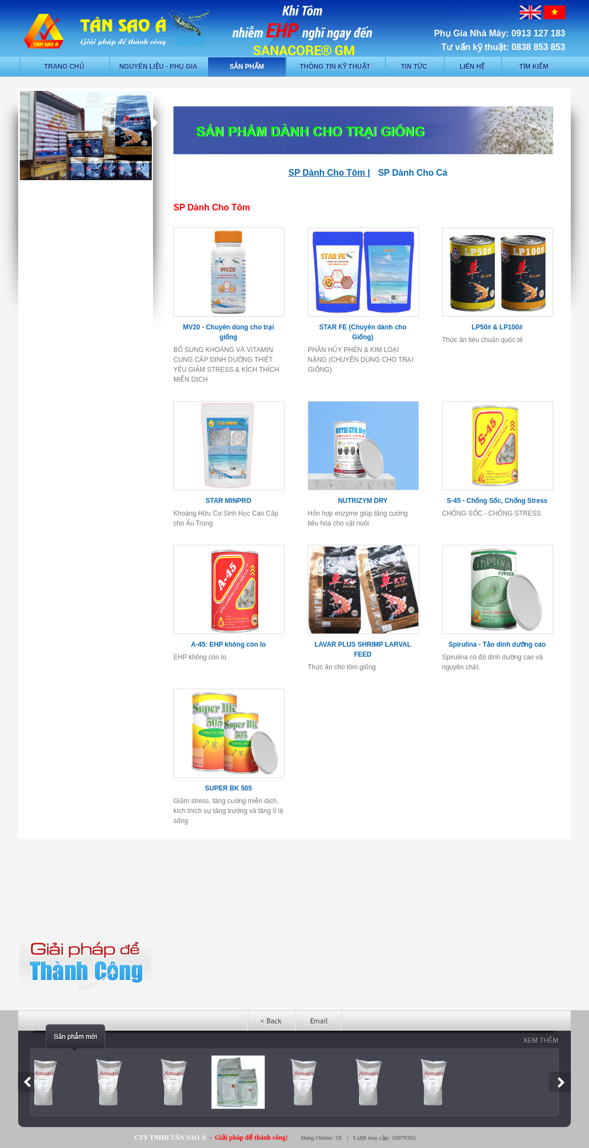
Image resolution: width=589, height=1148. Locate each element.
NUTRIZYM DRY (363, 501)
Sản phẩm (247, 67)
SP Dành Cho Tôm (326, 172)
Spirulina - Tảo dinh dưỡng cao (497, 644)
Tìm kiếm (533, 67)
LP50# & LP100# (497, 327)
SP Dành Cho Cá (413, 172)
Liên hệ (472, 67)
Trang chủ (64, 67)
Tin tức (414, 67)
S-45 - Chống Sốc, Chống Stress (496, 501)
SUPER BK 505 (228, 788)
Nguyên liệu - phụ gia (158, 67)
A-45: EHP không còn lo (228, 644)
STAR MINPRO (228, 501)
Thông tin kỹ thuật (335, 67)
